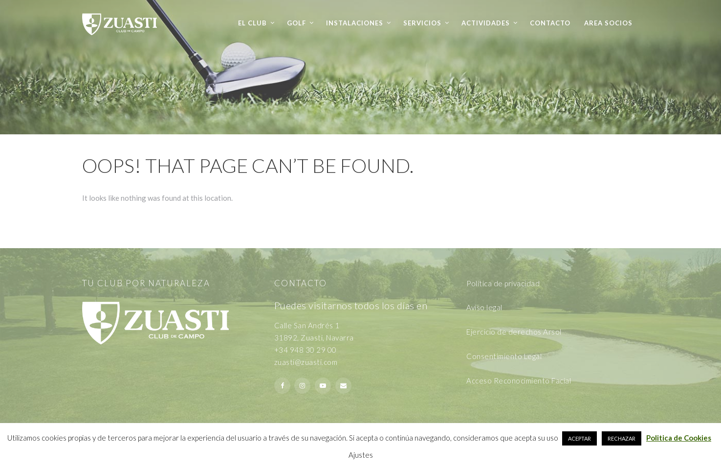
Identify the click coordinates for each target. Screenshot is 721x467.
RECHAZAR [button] (621, 438)
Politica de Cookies (678, 437)
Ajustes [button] (361, 454)
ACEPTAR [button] (579, 438)
